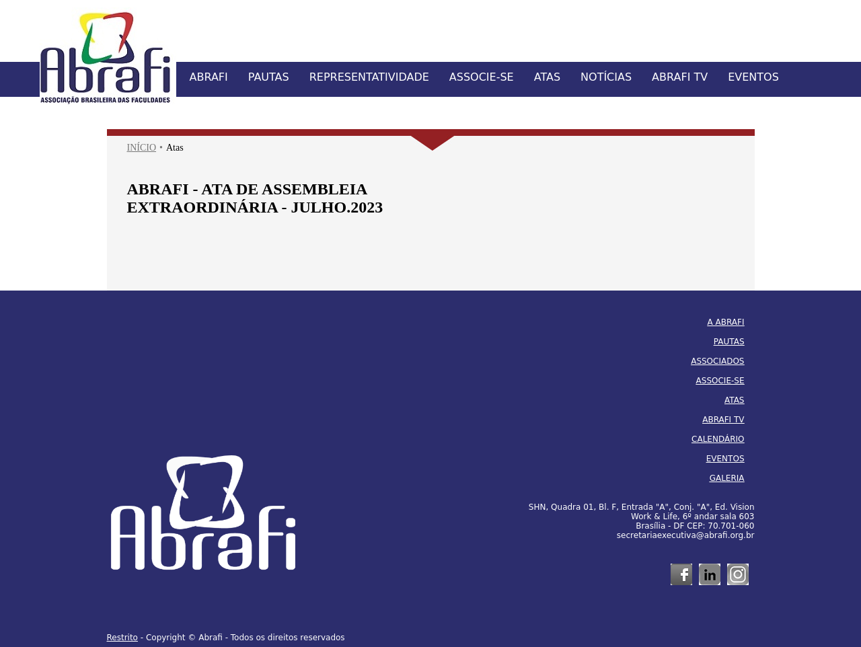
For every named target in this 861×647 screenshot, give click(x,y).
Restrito (122, 637)
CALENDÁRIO (717, 439)
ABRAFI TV (680, 77)
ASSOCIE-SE (481, 77)
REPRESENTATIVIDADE (369, 77)
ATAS (547, 77)
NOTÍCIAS (606, 77)
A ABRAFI (726, 322)
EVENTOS (753, 77)
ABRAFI (209, 77)
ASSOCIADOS (717, 361)
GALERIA (727, 478)
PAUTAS (268, 77)
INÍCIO (142, 148)
